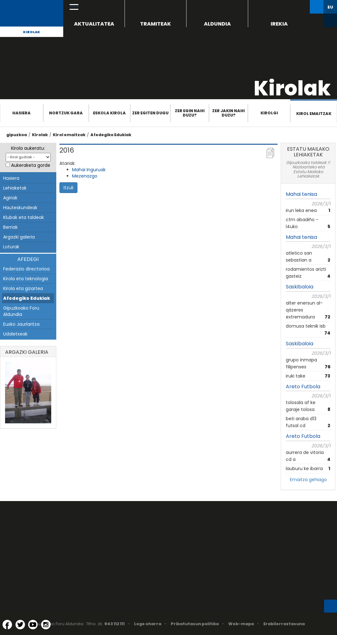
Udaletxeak (15, 334)
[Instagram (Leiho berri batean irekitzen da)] (46, 624)
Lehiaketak (15, 188)
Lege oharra (147, 623)
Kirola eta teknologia (25, 278)
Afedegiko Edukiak (110, 134)
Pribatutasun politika (195, 623)
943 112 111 (114, 623)
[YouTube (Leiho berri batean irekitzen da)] (33, 624)
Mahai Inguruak (89, 169)
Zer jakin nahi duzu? (228, 113)
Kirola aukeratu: (28, 148)
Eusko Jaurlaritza (21, 324)
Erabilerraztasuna (284, 623)
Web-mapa (241, 623)
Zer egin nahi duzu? (190, 113)
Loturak (11, 247)
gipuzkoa (16, 134)
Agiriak (10, 198)
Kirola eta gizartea (23, 288)
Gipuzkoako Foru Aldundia (21, 311)
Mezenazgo (84, 176)
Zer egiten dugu (150, 113)
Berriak (10, 227)
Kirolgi (269, 113)
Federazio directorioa (26, 269)
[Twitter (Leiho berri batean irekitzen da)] (20, 624)
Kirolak (31, 31)
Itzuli (68, 187)
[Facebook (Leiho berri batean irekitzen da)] (7, 624)
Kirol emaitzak (313, 113)
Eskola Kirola (109, 113)
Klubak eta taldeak (23, 217)
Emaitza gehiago (308, 479)
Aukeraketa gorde (30, 165)
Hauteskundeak (20, 207)
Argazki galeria (19, 237)
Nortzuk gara (66, 113)
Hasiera (21, 113)
